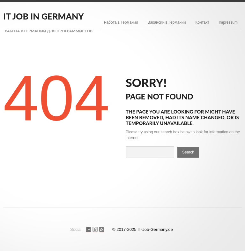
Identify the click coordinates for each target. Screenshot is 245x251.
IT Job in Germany (43, 16)
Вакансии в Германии (166, 22)
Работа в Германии (121, 22)
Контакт (202, 22)
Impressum (228, 22)
